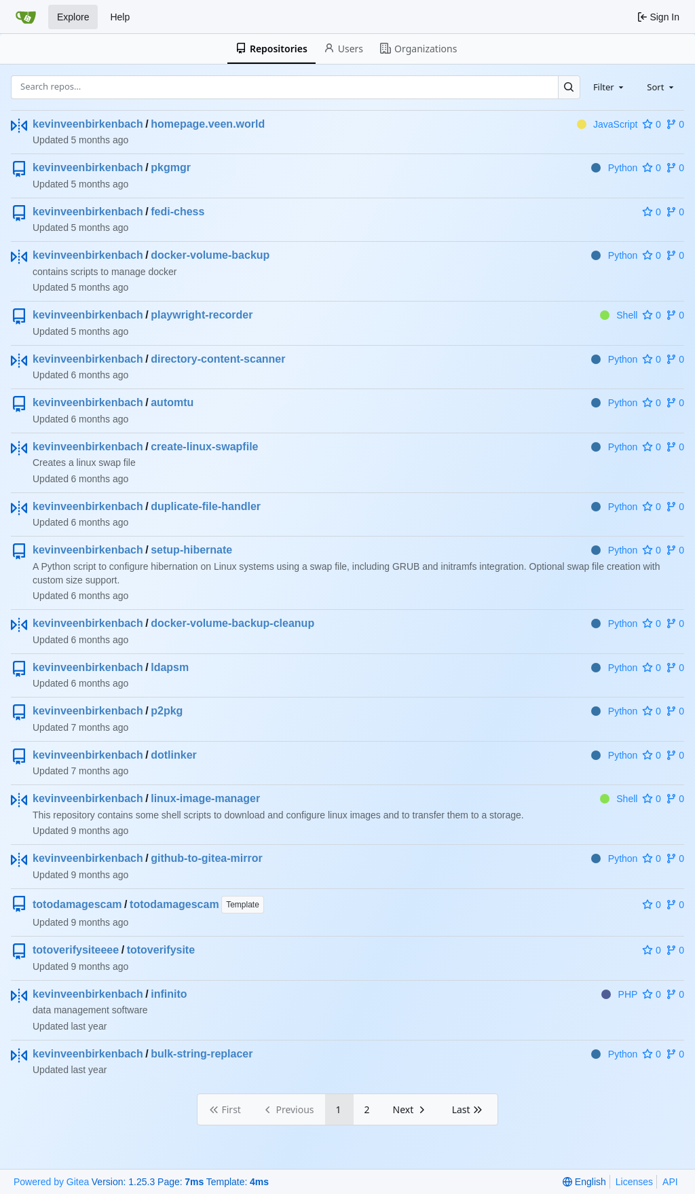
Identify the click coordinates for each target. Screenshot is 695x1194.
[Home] (26, 17)
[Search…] (569, 87)
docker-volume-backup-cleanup (232, 623)
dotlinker (174, 755)
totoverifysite (161, 950)
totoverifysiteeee (76, 950)
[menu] (584, 1181)
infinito (169, 994)
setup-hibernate (191, 550)
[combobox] (609, 87)
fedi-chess (177, 211)
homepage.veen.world (208, 124)
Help (120, 17)
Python (614, 167)
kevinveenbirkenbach (88, 124)
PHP (619, 994)
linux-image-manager (205, 798)
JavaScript (607, 124)
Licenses (634, 1181)
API (670, 1181)
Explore (73, 17)
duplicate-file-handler (206, 506)
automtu (172, 402)
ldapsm (170, 667)
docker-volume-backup (210, 255)
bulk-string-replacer (201, 1054)
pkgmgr (171, 167)
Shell (619, 315)
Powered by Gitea (51, 1181)
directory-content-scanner (218, 359)
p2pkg (167, 711)
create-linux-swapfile (204, 446)
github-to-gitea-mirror (206, 858)
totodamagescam (77, 904)
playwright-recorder (201, 315)
